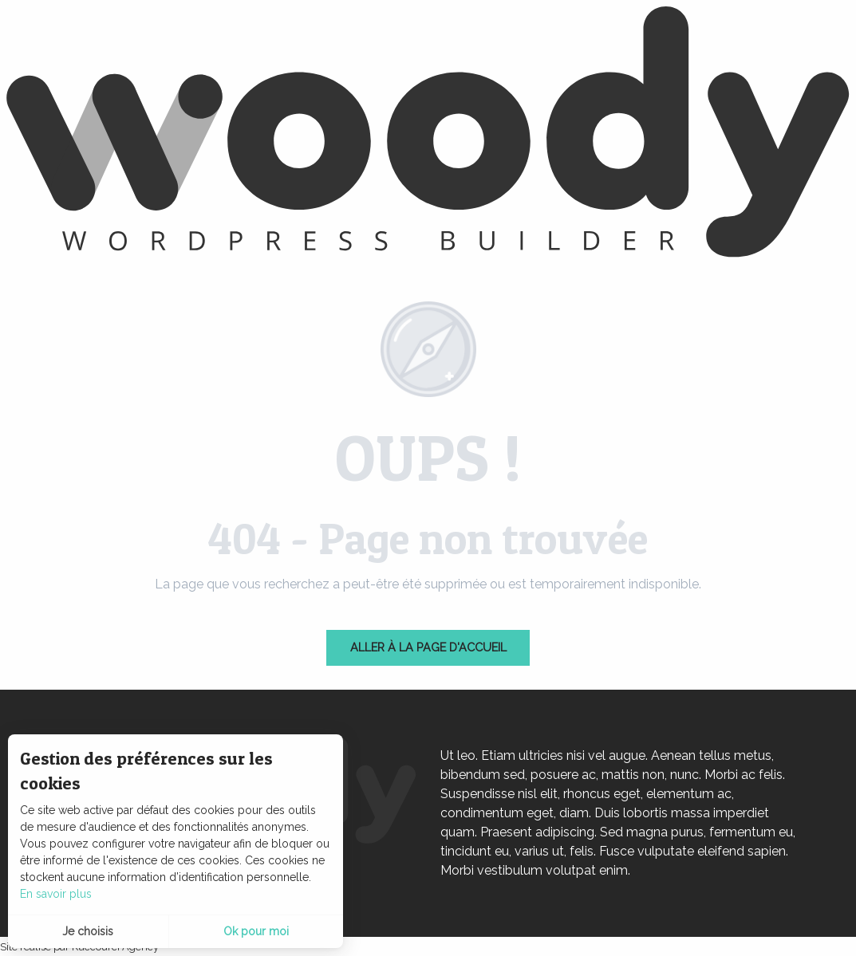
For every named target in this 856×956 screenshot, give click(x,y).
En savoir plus (56, 893)
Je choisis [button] (87, 931)
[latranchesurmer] (428, 134)
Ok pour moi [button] (256, 931)
